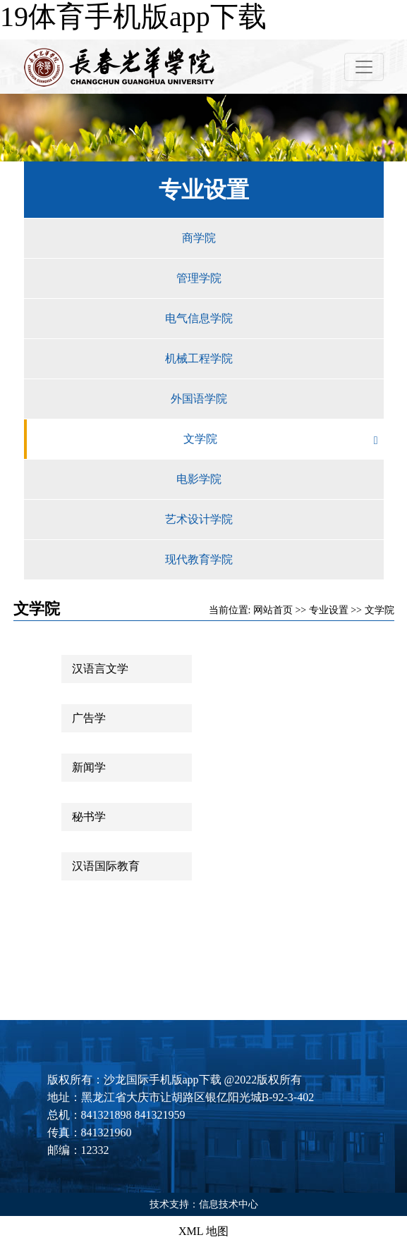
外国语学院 (277, 399)
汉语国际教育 (106, 866)
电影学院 (280, 479)
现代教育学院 (274, 559)
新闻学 (89, 767)
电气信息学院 (274, 318)
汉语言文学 (100, 669)
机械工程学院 (274, 359)
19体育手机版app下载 (133, 16)
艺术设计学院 (274, 519)
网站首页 (273, 610)
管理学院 (280, 278)
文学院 (283, 439)
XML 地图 (203, 1231)
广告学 (89, 718)
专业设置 (328, 610)
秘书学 (89, 817)
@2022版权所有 (263, 1080)
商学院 (283, 238)
